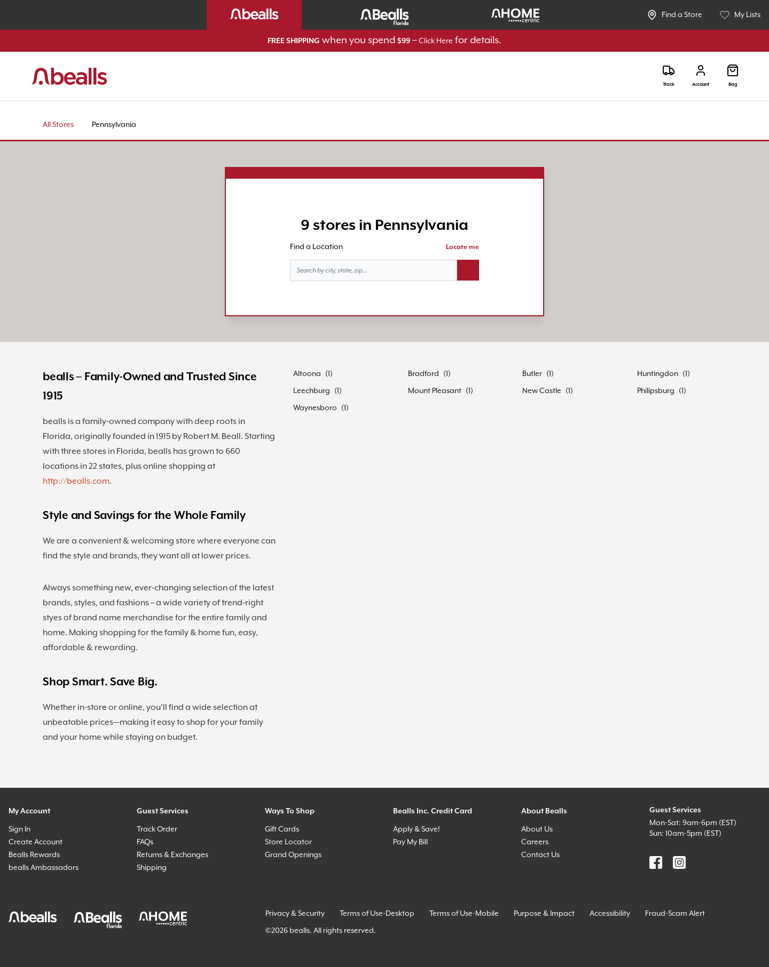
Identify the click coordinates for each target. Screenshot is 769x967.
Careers (534, 842)
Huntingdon (657, 374)
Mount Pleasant (434, 391)
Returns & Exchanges (172, 855)
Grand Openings (293, 855)
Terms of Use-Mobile (464, 913)
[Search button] (468, 270)
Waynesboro (315, 408)
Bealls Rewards (34, 855)
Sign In (19, 829)
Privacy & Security (295, 913)
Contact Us (540, 855)
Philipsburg (655, 391)
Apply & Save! (416, 829)
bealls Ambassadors (44, 868)
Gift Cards (282, 829)
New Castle (541, 391)
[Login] (700, 76)
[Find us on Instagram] (679, 862)
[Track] (668, 76)
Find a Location (316, 247)
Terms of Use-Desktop (377, 913)
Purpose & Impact (544, 913)
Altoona (307, 374)
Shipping (152, 868)
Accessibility (610, 913)
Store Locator (288, 842)
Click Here (436, 41)
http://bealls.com (76, 481)
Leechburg (311, 391)
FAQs (145, 842)
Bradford (423, 374)
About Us (537, 829)
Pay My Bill (410, 842)
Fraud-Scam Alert (675, 913)
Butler (532, 374)
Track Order (157, 829)
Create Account (35, 842)
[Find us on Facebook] (655, 862)
